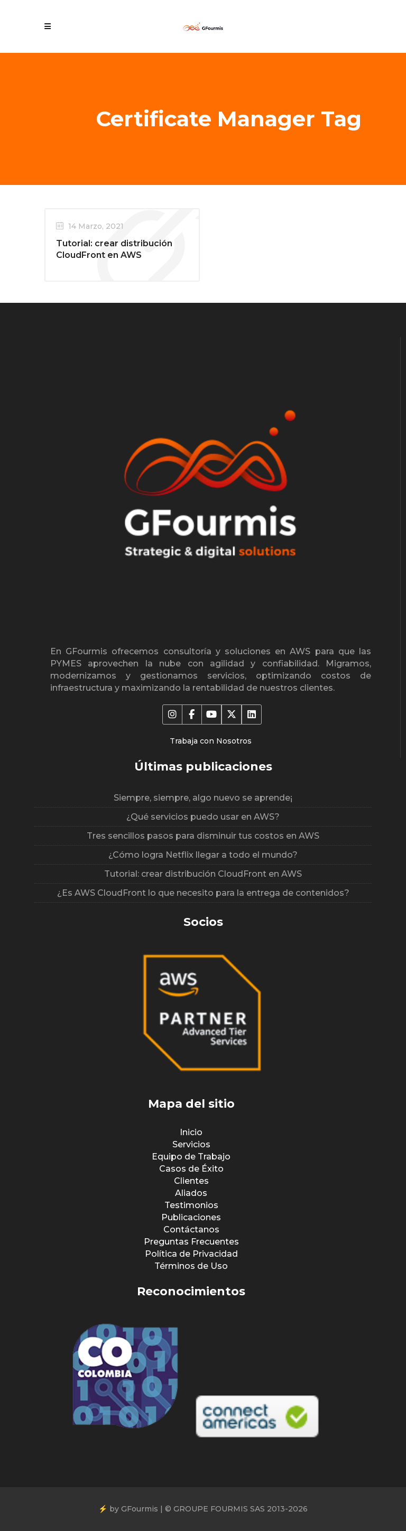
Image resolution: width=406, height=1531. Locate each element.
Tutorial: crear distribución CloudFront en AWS (203, 874)
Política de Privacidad (191, 1254)
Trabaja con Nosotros (211, 741)
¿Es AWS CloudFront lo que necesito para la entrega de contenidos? (203, 893)
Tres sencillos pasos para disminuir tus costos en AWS (203, 836)
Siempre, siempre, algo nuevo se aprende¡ (203, 798)
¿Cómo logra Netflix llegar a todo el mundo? (203, 855)
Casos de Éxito (191, 1169)
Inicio (191, 1132)
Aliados (191, 1193)
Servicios (191, 1144)
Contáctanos (191, 1229)
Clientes (191, 1181)
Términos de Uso (191, 1266)
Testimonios (191, 1205)
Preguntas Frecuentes (191, 1242)
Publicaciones (191, 1217)
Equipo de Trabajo (191, 1157)
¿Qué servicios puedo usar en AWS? (203, 817)
